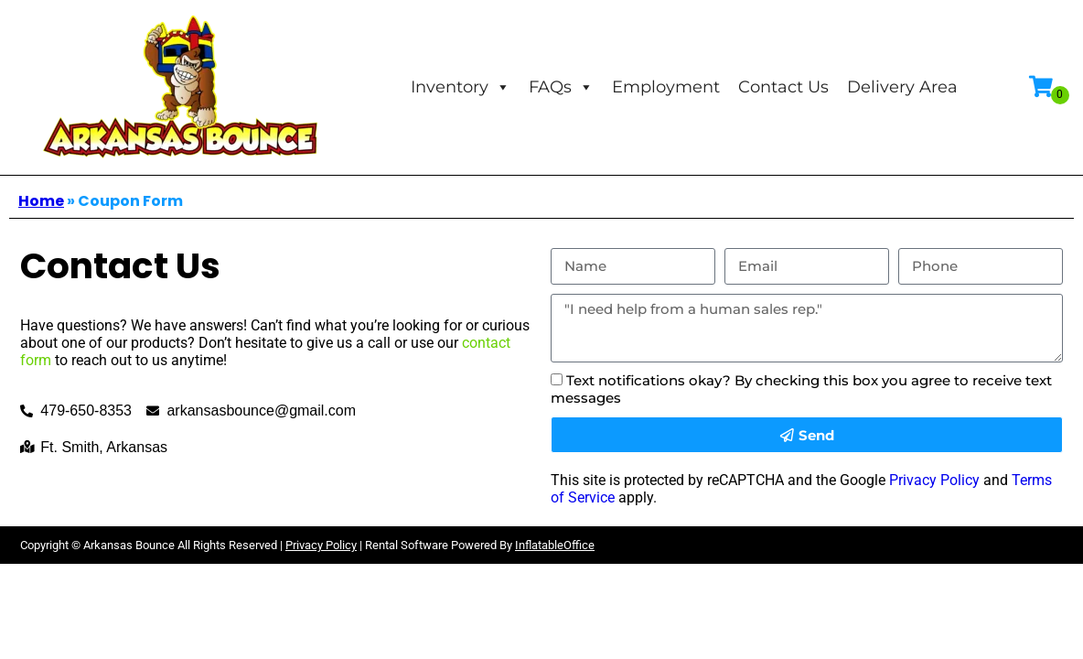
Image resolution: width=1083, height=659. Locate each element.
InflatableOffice (555, 545)
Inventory (460, 87)
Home (41, 200)
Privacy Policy (934, 480)
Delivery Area (902, 87)
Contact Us (783, 87)
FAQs (561, 87)
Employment (666, 87)
